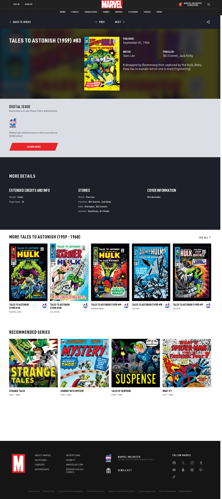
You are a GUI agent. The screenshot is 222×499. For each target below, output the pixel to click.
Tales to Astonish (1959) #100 (60, 339)
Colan (19, 345)
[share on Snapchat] (183, 470)
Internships (42, 469)
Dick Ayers (89, 239)
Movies (118, 12)
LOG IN (16, 4)
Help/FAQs (41, 460)
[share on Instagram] (192, 463)
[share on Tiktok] (174, 477)
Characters (91, 12)
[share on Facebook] (174, 463)
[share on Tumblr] (201, 463)
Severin (57, 345)
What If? (167, 424)
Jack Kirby (160, 70)
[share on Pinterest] (192, 470)
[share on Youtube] (174, 470)
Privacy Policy (49, 491)
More (159, 12)
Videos (147, 12)
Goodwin (12, 345)
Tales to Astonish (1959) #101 (19, 339)
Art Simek (104, 244)
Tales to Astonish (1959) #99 (106, 338)
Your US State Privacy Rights (70, 491)
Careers (40, 464)
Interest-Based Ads (167, 491)
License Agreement (147, 491)
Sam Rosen (93, 244)
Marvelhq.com (74, 464)
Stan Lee (76, 70)
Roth (137, 342)
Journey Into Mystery (72, 424)
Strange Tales (17, 424)
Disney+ (70, 460)
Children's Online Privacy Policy (121, 491)
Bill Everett (144, 70)
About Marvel (43, 455)
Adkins (101, 342)
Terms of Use (34, 491)
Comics (75, 12)
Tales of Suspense (121, 424)
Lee (51, 345)
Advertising (73, 455)
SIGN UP (28, 4)
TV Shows (133, 12)
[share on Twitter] (183, 463)
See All (205, 271)
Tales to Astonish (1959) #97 (188, 338)
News (62, 12)
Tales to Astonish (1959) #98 (147, 338)
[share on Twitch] (201, 470)
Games (106, 12)
